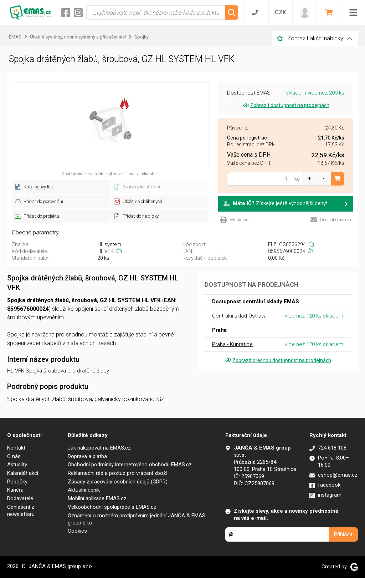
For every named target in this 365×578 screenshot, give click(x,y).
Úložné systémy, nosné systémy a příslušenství (78, 37)
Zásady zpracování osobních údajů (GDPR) (118, 481)
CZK (280, 12)
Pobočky (17, 481)
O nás (14, 456)
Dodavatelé (20, 498)
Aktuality (17, 464)
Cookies (77, 531)
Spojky (141, 37)
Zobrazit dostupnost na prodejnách (285, 105)
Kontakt (16, 448)
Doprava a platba (87, 456)
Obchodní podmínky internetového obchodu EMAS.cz (130, 464)
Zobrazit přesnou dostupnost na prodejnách (277, 360)
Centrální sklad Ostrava (239, 316)
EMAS (15, 37)
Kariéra (15, 490)
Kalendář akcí (22, 473)
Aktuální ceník (84, 490)
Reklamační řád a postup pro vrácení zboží (117, 473)
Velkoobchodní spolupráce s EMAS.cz (112, 507)
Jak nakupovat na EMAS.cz (99, 448)
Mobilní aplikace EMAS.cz (97, 498)
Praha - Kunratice (232, 344)
